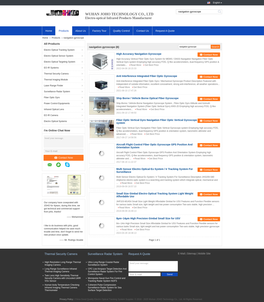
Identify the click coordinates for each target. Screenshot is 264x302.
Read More (136, 65)
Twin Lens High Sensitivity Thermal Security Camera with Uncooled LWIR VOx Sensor (63, 278)
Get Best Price (151, 65)
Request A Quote (165, 30)
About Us (80, 30)
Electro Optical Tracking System (59, 50)
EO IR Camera (51, 115)
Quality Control (121, 30)
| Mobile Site (204, 253)
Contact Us (142, 30)
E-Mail (181, 253)
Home (48, 30)
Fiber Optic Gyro (52, 97)
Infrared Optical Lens (54, 109)
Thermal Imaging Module (56, 79)
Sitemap (191, 253)
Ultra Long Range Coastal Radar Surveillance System (103, 263)
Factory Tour (99, 30)
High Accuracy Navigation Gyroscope (138, 53)
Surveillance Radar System (57, 91)
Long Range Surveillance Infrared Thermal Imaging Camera (61, 270)
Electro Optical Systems (55, 121)
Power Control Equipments (57, 103)
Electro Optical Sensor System (58, 56)
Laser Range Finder (53, 85)
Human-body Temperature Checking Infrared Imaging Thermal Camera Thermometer (62, 288)
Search (220, 11)
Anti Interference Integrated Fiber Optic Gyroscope (146, 76)
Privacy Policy (66, 299)
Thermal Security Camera (56, 73)
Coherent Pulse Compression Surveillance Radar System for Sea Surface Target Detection (105, 288)
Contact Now (63, 157)
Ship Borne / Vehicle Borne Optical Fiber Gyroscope (147, 98)
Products (64, 30)
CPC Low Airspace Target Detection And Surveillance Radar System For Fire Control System (107, 272)
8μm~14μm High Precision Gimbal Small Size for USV (148, 218)
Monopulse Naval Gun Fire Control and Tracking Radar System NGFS (106, 279)
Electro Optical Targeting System (59, 62)
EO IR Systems (51, 67)
